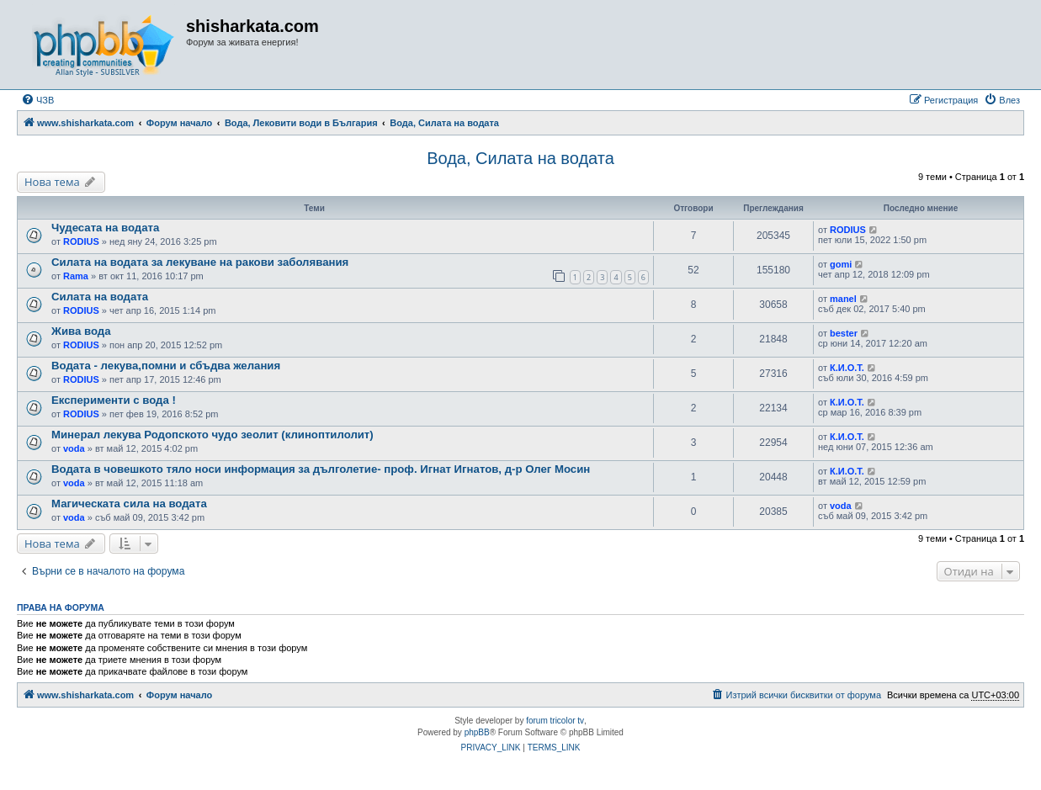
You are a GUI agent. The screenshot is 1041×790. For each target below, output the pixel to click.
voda (74, 448)
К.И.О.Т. (847, 368)
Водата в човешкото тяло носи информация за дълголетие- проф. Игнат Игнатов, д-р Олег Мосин (320, 469)
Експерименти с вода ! (113, 400)
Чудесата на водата (105, 227)
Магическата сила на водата (129, 503)
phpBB (477, 732)
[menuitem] (37, 100)
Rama (75, 276)
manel (843, 299)
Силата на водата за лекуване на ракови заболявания (199, 262)
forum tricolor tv (555, 720)
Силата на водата (99, 296)
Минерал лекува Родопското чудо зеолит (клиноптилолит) (212, 434)
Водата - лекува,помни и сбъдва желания (165, 365)
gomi (841, 264)
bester (844, 333)
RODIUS (81, 241)
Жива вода (80, 331)
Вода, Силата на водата (520, 158)
